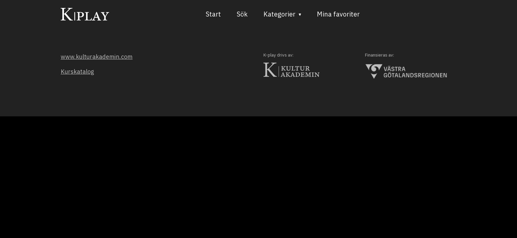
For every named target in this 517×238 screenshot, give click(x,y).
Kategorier (279, 14)
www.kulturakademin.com (97, 56)
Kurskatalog (77, 71)
